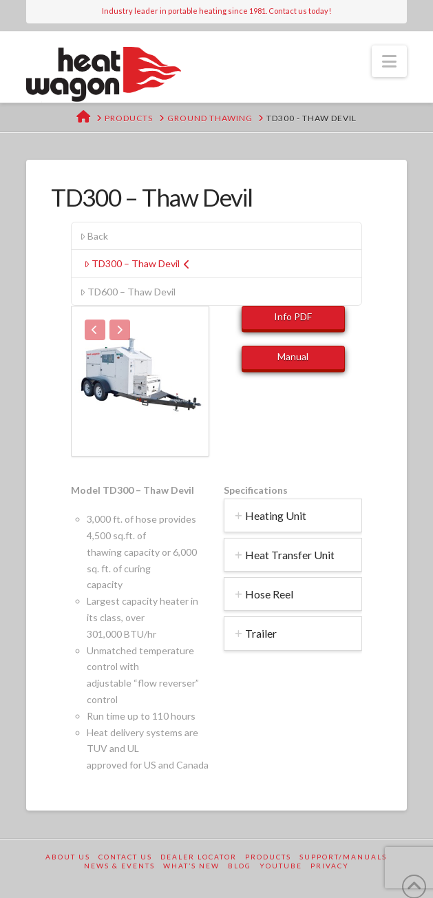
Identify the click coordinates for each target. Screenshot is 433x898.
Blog (239, 866)
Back (94, 236)
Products (268, 857)
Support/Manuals (343, 857)
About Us (67, 857)
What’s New (191, 866)
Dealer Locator (198, 857)
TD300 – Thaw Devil (137, 263)
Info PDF (293, 316)
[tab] (292, 515)
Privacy (329, 866)
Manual (292, 356)
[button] (389, 61)
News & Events (119, 866)
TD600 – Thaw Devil (128, 291)
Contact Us (125, 857)
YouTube (281, 866)
